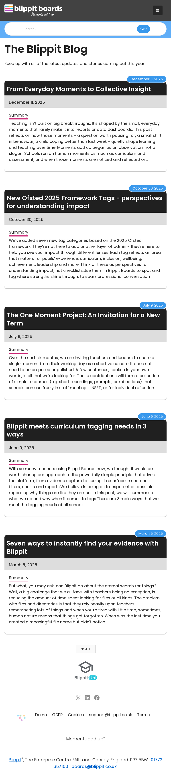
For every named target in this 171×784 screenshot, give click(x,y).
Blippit (15, 760)
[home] (76, 10)
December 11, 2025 (146, 79)
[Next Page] (86, 649)
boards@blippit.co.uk (94, 767)
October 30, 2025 (147, 188)
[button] (158, 10)
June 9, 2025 (152, 416)
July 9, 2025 (153, 305)
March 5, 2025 (150, 533)
